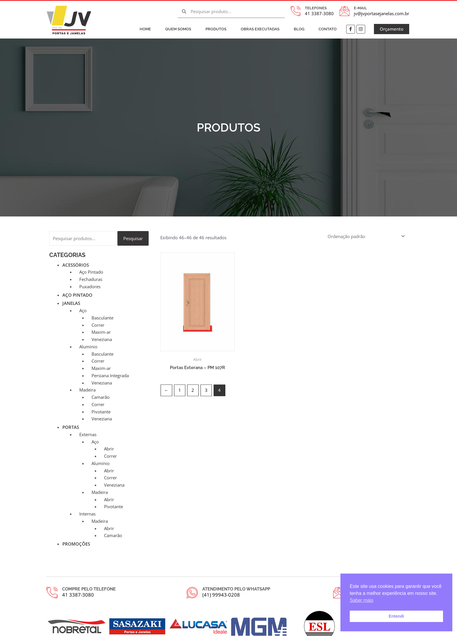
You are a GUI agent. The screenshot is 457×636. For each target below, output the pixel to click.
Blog (299, 29)
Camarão (101, 397)
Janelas (71, 303)
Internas (87, 514)
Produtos (215, 29)
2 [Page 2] (192, 390)
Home (145, 29)
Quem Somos (178, 29)
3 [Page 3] (206, 390)
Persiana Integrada (110, 375)
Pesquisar (133, 238)
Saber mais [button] (361, 600)
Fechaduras (90, 279)
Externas (87, 434)
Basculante (102, 318)
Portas (70, 427)
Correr (98, 325)
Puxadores (90, 286)
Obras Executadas (260, 29)
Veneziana (102, 339)
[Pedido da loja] (366, 236)
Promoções (76, 544)
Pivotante (101, 412)
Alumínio (88, 347)
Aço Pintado (91, 272)
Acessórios (75, 265)
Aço (83, 310)
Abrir (109, 449)
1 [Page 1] (179, 390)
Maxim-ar (101, 332)
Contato (328, 29)
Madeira (87, 390)
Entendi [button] (396, 616)
